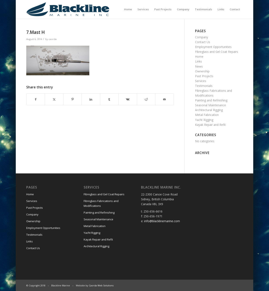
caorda (53, 39)
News (199, 66)
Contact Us (202, 42)
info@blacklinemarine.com (162, 221)
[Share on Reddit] (146, 99)
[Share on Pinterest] (72, 99)
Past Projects (204, 76)
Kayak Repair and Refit (210, 125)
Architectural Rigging (209, 110)
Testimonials (203, 86)
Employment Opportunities (213, 47)
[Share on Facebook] (35, 99)
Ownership (202, 71)
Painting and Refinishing (211, 100)
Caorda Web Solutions (101, 285)
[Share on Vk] (128, 99)
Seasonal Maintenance (210, 105)
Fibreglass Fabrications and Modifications (101, 203)
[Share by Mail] (164, 99)
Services (200, 81)
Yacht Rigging (204, 120)
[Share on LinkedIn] (91, 99)
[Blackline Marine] (77, 9)
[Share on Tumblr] (109, 99)
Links (198, 61)
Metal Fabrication (207, 115)
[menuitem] (128, 9)
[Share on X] (54, 99)
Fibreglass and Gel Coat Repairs (216, 52)
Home (199, 56)
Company (201, 37)
